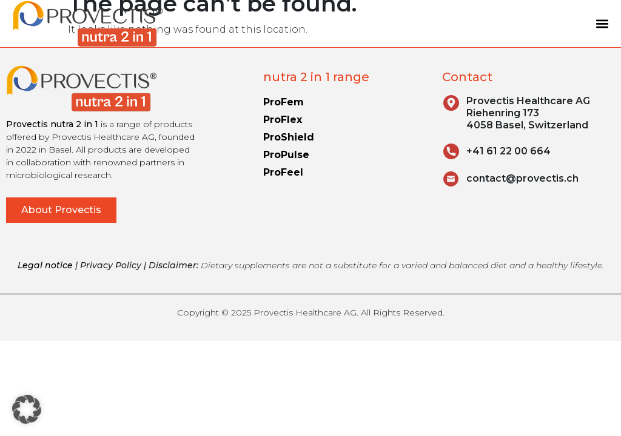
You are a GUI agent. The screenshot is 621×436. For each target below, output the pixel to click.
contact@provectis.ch (522, 178)
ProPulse (286, 154)
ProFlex (282, 119)
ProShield (288, 137)
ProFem (283, 102)
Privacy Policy (110, 265)
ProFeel (283, 172)
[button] (602, 24)
